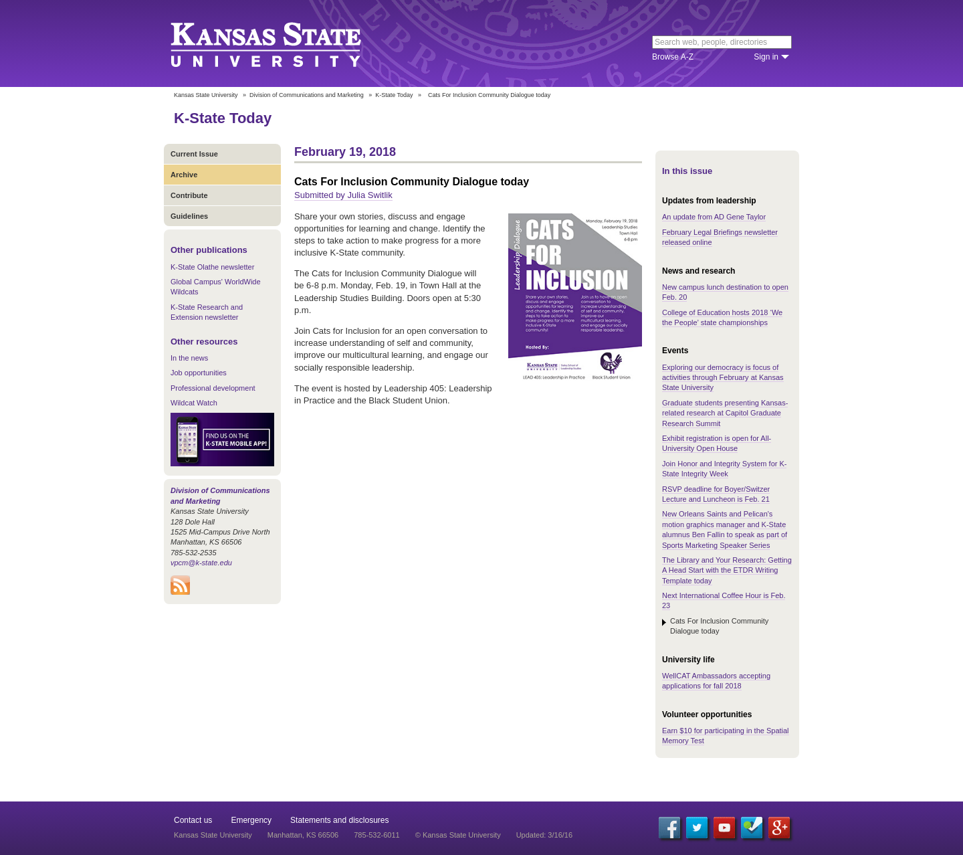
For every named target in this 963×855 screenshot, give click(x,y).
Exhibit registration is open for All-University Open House (716, 443)
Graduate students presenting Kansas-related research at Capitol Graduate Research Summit (725, 413)
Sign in (766, 57)
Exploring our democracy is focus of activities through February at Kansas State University (723, 377)
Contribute (189, 195)
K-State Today (394, 95)
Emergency (251, 820)
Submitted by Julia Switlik (343, 195)
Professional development (213, 388)
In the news (189, 358)
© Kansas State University (458, 835)
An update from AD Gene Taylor (714, 217)
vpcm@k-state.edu (201, 563)
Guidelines (189, 216)
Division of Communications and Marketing (306, 95)
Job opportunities (199, 373)
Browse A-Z (672, 57)
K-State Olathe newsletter (212, 267)
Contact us (193, 820)
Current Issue (194, 154)
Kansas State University (282, 43)
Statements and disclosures (339, 820)
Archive (184, 175)
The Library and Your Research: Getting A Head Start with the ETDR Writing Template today (727, 570)
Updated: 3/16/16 (544, 835)
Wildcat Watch (194, 403)
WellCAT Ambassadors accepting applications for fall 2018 (716, 681)
